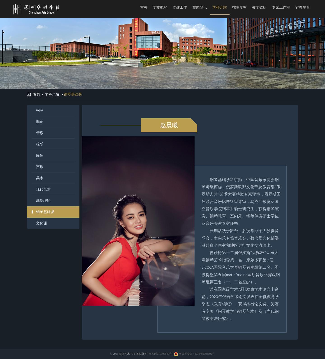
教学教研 (259, 7)
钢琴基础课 (73, 94)
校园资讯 (200, 7)
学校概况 (160, 7)
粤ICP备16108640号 (160, 353)
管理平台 (302, 7)
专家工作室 (281, 7)
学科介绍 (219, 7)
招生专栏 (239, 7)
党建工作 (180, 7)
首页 (143, 7)
